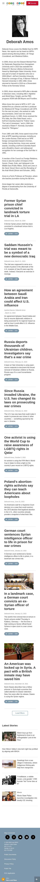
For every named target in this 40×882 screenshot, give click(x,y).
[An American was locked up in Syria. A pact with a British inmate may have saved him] (19, 651)
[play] (3, 879)
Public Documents (10, 854)
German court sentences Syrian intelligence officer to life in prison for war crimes (18, 538)
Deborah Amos (9, 221)
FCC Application (9, 873)
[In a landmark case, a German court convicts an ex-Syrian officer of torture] (19, 581)
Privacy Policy (9, 864)
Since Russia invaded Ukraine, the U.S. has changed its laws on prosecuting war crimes (20, 398)
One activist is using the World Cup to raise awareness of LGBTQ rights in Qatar (19, 445)
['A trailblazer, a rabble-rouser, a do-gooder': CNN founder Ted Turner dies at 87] (9, 780)
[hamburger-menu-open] (3, 3)
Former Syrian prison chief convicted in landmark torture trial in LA (17, 208)
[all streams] (37, 879)
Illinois (19, 792)
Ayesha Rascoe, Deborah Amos (14, 310)
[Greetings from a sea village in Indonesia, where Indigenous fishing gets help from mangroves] (9, 764)
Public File (7, 868)
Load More (20, 713)
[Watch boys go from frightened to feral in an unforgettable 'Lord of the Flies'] (9, 736)
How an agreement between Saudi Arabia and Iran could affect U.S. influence (18, 297)
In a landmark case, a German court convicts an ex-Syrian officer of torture (19, 601)
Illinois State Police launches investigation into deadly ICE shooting (27, 798)
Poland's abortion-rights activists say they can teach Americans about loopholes (18, 489)
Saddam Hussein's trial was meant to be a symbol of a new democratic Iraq (19, 250)
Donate (33, 3)
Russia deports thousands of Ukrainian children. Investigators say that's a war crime (18, 349)
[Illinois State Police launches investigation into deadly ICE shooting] (9, 796)
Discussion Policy (10, 859)
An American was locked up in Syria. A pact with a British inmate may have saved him (20, 671)
